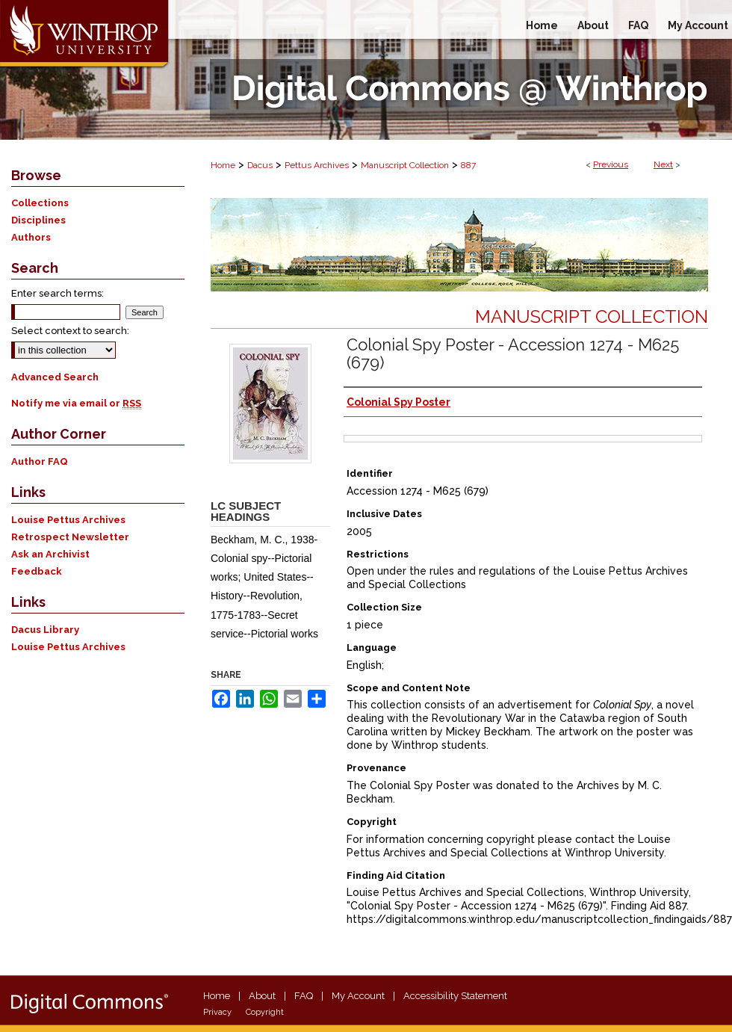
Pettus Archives (317, 165)
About (262, 995)
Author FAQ (39, 461)
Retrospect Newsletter (70, 537)
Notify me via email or (76, 403)
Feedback (36, 571)
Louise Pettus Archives (68, 519)
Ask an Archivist (50, 554)
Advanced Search (55, 377)
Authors (31, 237)
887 (468, 165)
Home (223, 165)
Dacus (260, 165)
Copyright (265, 1012)
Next (663, 164)
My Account (358, 995)
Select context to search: (70, 330)
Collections (40, 202)
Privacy (217, 1012)
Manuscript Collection (405, 165)
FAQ (303, 995)
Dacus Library (45, 629)
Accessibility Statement (455, 995)
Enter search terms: (57, 293)
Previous (610, 164)
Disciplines (38, 220)
